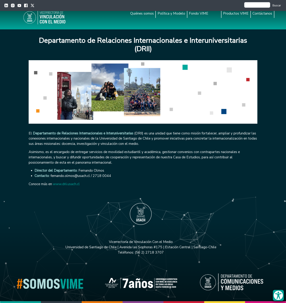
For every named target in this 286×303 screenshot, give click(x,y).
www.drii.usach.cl (66, 184)
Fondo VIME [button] (198, 13)
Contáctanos (262, 13)
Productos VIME (236, 13)
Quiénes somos (142, 13)
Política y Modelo (171, 13)
